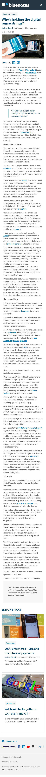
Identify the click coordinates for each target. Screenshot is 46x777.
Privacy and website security (12, 757)
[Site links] (16, 741)
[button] (3, 4)
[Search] (41, 5)
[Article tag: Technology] (10, 643)
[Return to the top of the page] (41, 746)
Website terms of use (9, 761)
